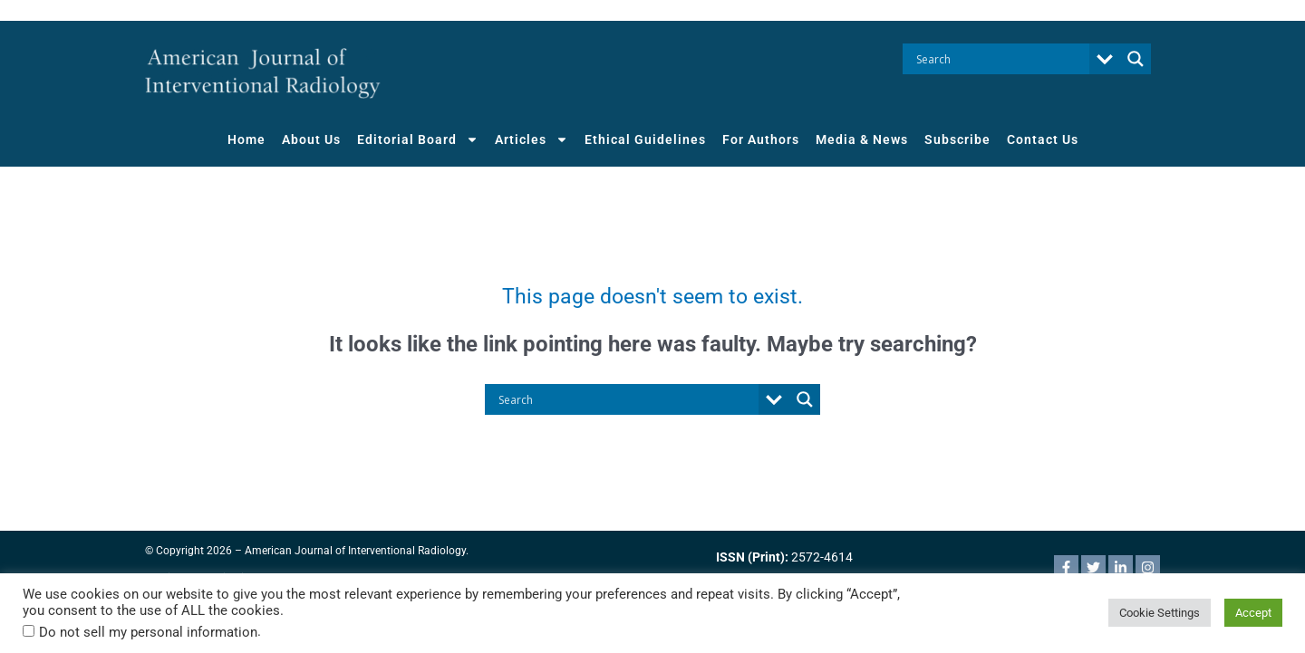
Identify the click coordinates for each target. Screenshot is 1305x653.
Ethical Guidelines (645, 139)
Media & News (862, 139)
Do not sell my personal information (148, 632)
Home (246, 139)
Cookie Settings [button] (1159, 612)
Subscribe (957, 139)
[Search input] (1000, 58)
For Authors (760, 139)
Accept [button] (1253, 612)
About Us (311, 139)
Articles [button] (531, 139)
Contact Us (1042, 139)
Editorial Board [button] (417, 139)
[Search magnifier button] (1135, 58)
